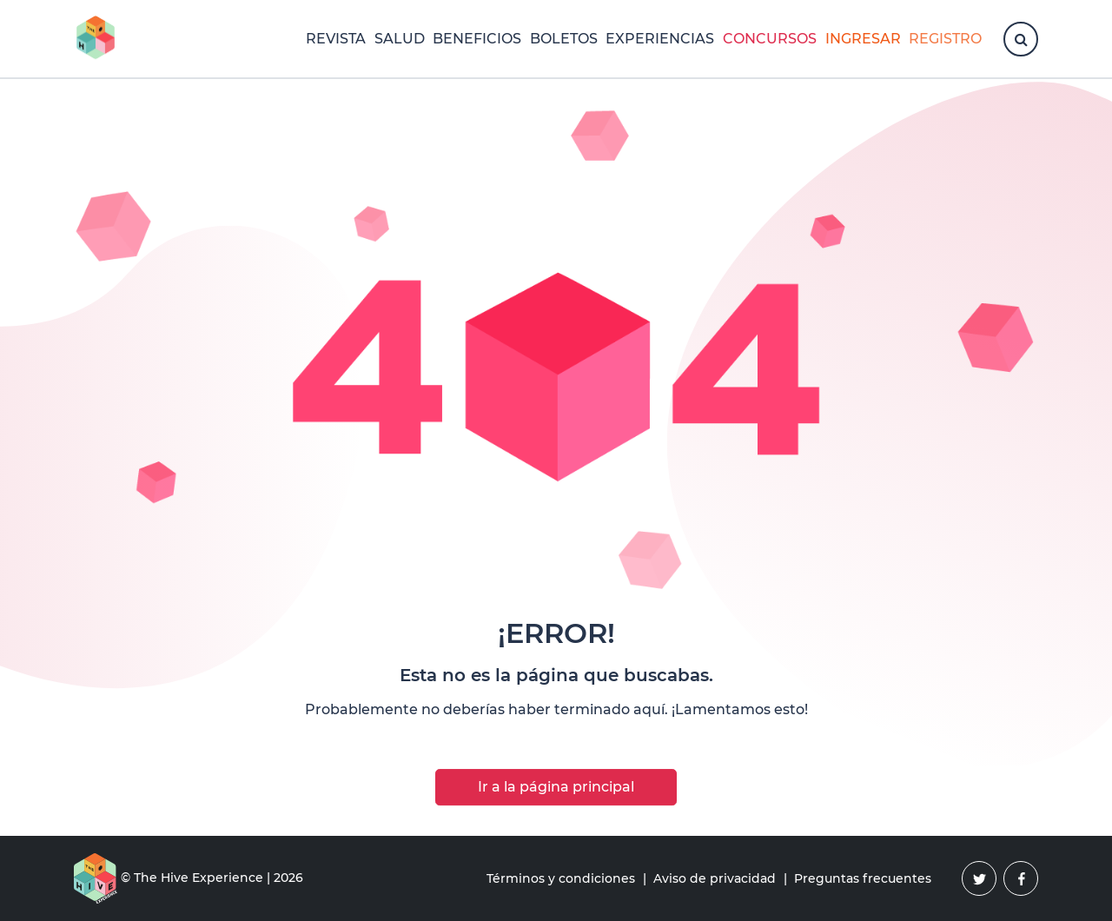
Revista (336, 38)
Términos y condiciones (560, 878)
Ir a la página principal (556, 787)
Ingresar (863, 38)
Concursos (770, 38)
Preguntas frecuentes (862, 878)
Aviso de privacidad (714, 878)
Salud (399, 38)
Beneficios (477, 38)
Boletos (564, 38)
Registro (945, 38)
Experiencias (660, 38)
